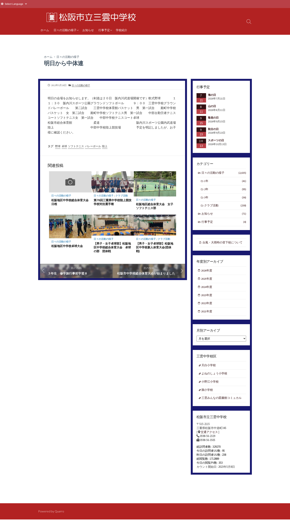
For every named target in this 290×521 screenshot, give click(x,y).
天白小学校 (209, 367)
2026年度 (206, 272)
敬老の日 (213, 117)
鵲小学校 (207, 392)
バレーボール (93, 146)
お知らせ (88, 30)
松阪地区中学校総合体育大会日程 (70, 202)
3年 (225, 198)
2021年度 (206, 313)
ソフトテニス (76, 146)
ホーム (44, 30)
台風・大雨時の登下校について (222, 243)
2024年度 (206, 288)
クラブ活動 (122, 196)
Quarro (59, 511)
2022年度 (206, 305)
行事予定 (104, 30)
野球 (57, 146)
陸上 (105, 146)
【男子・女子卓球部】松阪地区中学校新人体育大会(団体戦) (154, 247)
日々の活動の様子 (65, 30)
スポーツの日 (216, 140)
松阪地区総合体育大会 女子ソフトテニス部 (154, 206)
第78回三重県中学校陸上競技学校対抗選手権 (111, 202)
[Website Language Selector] (15, 4)
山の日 (212, 106)
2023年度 (206, 297)
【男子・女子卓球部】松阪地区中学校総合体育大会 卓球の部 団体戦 (112, 247)
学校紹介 (121, 30)
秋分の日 (213, 129)
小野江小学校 (210, 384)
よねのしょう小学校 (214, 376)
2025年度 (206, 280)
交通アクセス (209, 435)
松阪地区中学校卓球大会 (67, 246)
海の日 (212, 95)
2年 (225, 190)
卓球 (64, 146)
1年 (225, 181)
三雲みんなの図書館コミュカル (222, 401)
